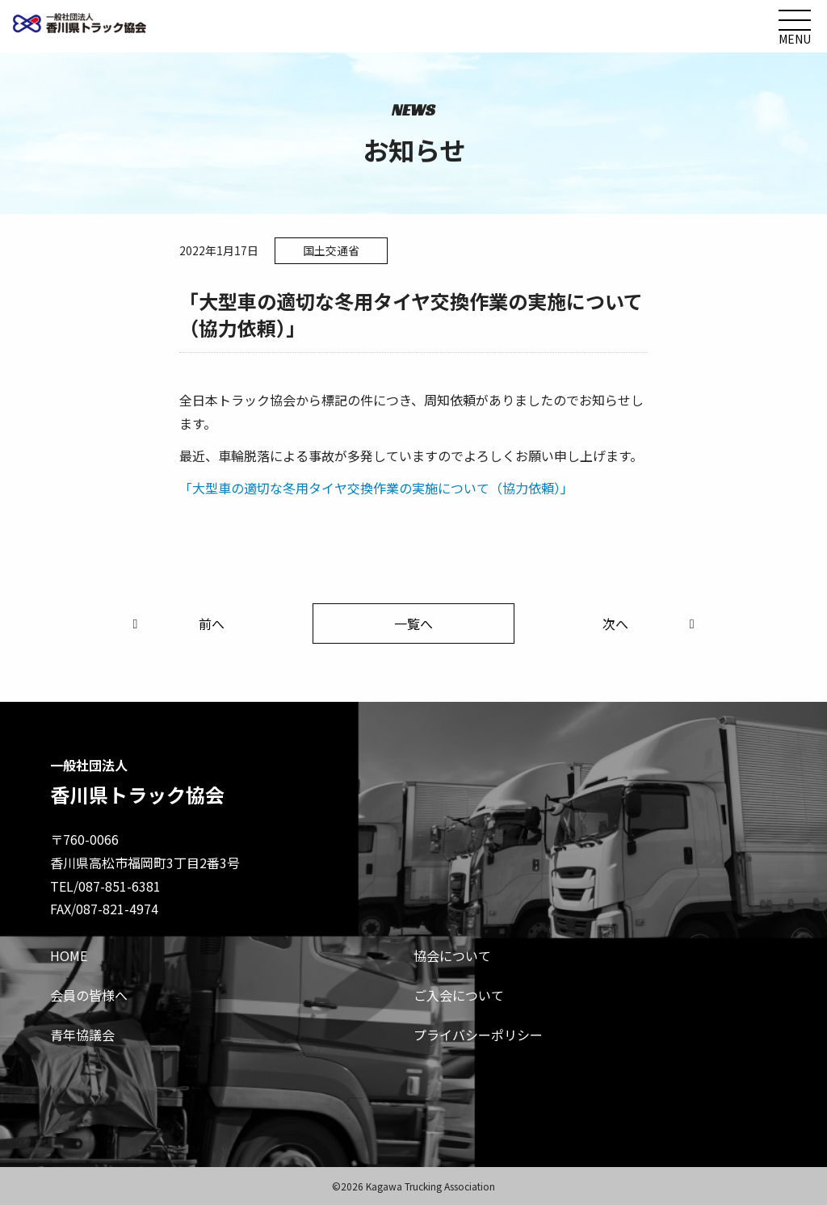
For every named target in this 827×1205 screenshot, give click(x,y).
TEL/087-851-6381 (105, 886)
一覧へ (413, 623)
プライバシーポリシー (478, 1034)
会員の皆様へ (89, 995)
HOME (68, 955)
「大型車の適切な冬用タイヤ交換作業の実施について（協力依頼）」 (376, 488)
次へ (651, 623)
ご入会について (459, 995)
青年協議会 (82, 1034)
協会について (452, 955)
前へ (176, 623)
